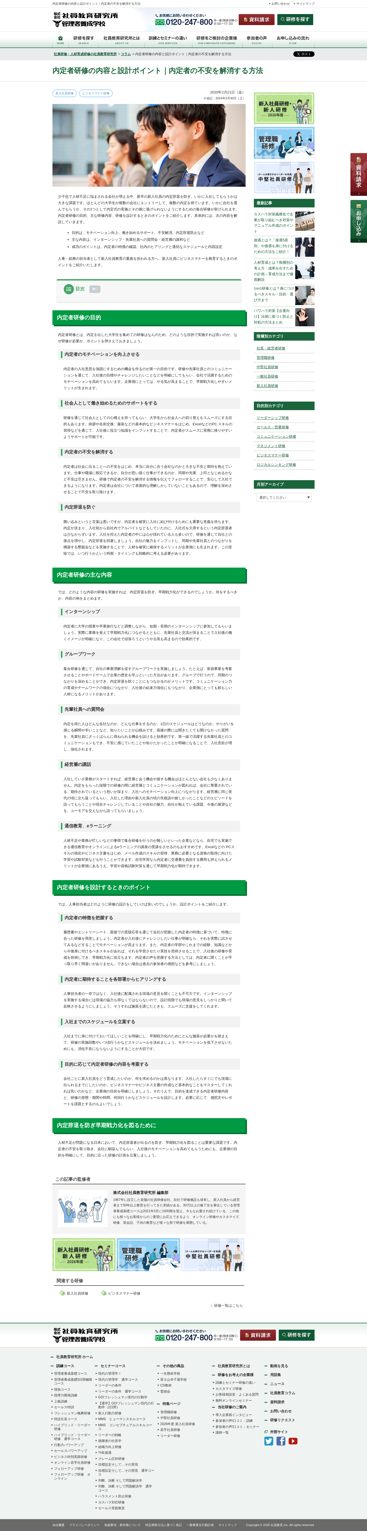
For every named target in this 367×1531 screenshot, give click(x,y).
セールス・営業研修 (273, 427)
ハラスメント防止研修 (114, 1496)
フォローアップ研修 (69, 1469)
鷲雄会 (165, 1391)
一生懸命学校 (170, 1373)
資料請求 (277, 1402)
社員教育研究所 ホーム (74, 1357)
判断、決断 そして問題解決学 (120, 1480)
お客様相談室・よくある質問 (237, 1394)
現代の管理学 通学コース (118, 1380)
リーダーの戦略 (109, 1435)
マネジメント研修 (271, 446)
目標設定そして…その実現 (118, 1464)
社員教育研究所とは (234, 1366)
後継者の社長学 (109, 1441)
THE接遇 (104, 1453)
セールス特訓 (64, 1407)
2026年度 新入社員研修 (177, 1424)
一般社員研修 (267, 376)
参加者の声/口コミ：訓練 (234, 1421)
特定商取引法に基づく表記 (163, 1525)
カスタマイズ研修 (229, 1389)
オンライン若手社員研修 (72, 1463)
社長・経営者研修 (271, 348)
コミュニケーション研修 (276, 436)
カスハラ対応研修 (111, 1502)
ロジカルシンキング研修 (276, 465)
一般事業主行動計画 (200, 1525)
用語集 (275, 1375)
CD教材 (166, 1385)
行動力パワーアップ (69, 1445)
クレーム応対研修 (111, 1459)
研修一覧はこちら (228, 1305)
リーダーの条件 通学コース (119, 1391)
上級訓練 (60, 1401)
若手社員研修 (170, 1430)
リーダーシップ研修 (273, 418)
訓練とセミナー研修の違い (235, 1383)
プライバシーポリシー (84, 1525)
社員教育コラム (282, 1393)
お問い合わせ (281, 3)
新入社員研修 (64, 93)
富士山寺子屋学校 (173, 1380)
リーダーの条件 (109, 1385)
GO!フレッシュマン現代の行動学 (122, 1397)
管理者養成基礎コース (70, 1373)
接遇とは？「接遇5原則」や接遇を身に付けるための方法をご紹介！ (273, 246)
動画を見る (279, 1366)
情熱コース (62, 1389)
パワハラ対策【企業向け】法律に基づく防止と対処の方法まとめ (273, 316)
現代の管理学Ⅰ (109, 1373)
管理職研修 (266, 358)
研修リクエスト (282, 1420)
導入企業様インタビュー (234, 1415)
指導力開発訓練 (65, 1395)
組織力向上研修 (109, 1447)
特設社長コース (65, 1419)
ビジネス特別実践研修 (70, 1457)
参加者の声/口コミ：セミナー (237, 1427)
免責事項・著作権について (122, 1525)
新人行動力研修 (109, 1413)
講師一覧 (222, 1432)
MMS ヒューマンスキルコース (122, 1419)
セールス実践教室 (111, 1508)
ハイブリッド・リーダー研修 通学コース (72, 1437)
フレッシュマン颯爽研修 (72, 1413)
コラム (126, 54)
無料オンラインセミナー (234, 1400)
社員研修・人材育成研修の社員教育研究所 (85, 54)
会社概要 (58, 1525)
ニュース (277, 1384)
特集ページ (171, 1404)
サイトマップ (305, 3)
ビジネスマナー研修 (96, 93)
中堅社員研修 (267, 367)
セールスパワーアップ (70, 1451)
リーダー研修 (170, 1436)
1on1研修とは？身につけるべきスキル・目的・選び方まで (274, 294)
